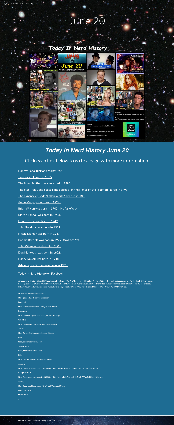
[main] (87, 20)
